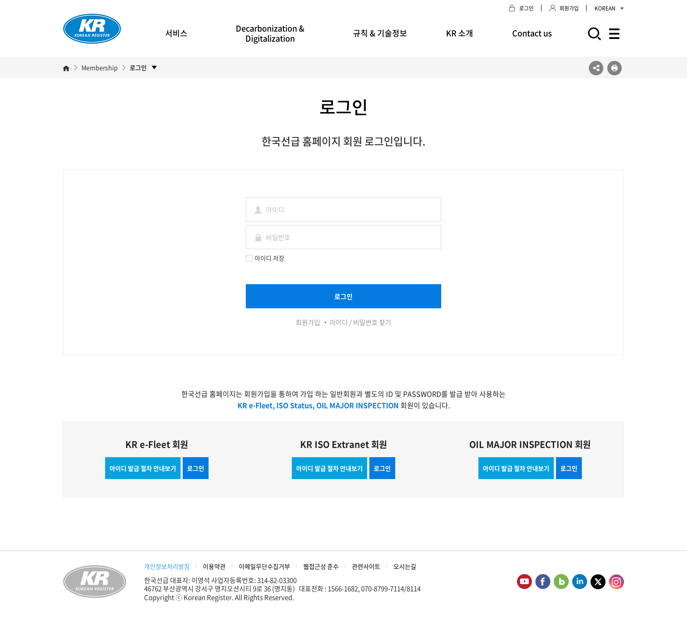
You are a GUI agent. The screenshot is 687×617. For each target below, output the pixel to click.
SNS (596, 68)
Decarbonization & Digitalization (270, 33)
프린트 (614, 68)
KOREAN (609, 8)
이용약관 (214, 566)
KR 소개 (459, 33)
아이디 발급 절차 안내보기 (143, 468)
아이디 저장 (265, 258)
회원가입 (308, 322)
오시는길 (404, 566)
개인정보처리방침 (167, 566)
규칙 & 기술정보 (380, 33)
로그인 (195, 468)
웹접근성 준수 (321, 566)
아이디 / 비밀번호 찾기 (360, 322)
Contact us (532, 33)
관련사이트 (366, 566)
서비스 (176, 33)
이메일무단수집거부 (264, 566)
